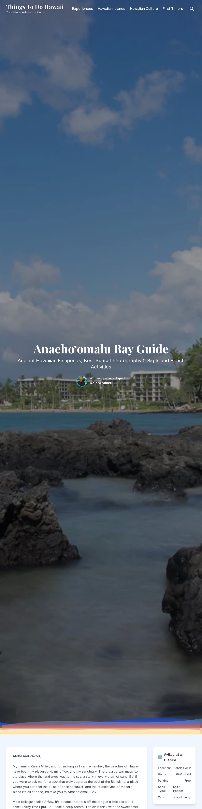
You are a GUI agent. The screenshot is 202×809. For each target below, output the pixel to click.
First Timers (173, 8)
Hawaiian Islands (111, 8)
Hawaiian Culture (144, 8)
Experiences (82, 8)
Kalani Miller (101, 383)
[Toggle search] (192, 9)
